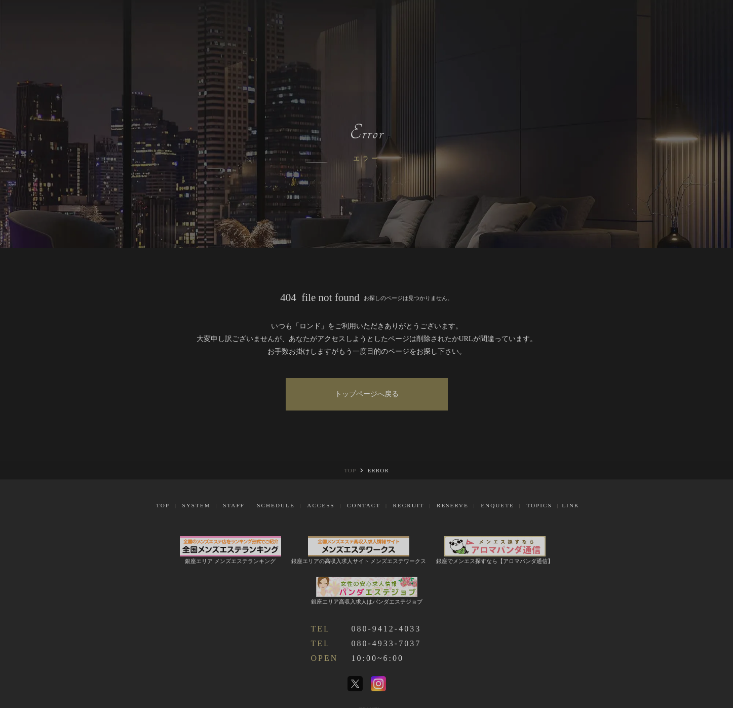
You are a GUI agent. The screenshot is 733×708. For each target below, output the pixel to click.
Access (320, 505)
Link (571, 505)
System (196, 505)
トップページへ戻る (367, 394)
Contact (363, 505)
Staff (234, 505)
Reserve (453, 505)
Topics (539, 505)
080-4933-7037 (386, 643)
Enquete (497, 505)
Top (163, 505)
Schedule (275, 505)
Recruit (409, 505)
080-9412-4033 (386, 628)
